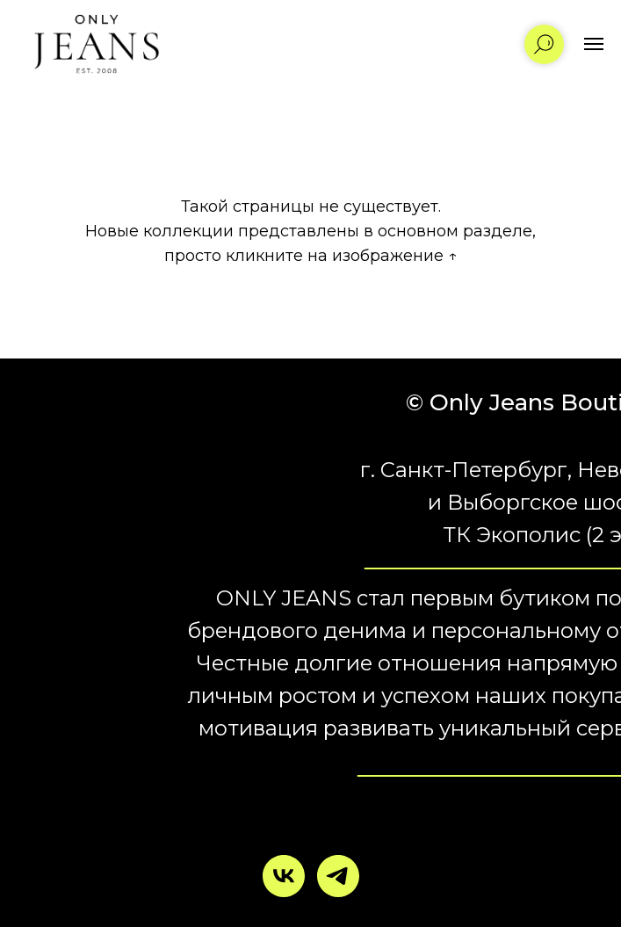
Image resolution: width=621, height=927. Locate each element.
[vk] (284, 876)
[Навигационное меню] (593, 44)
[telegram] (338, 876)
